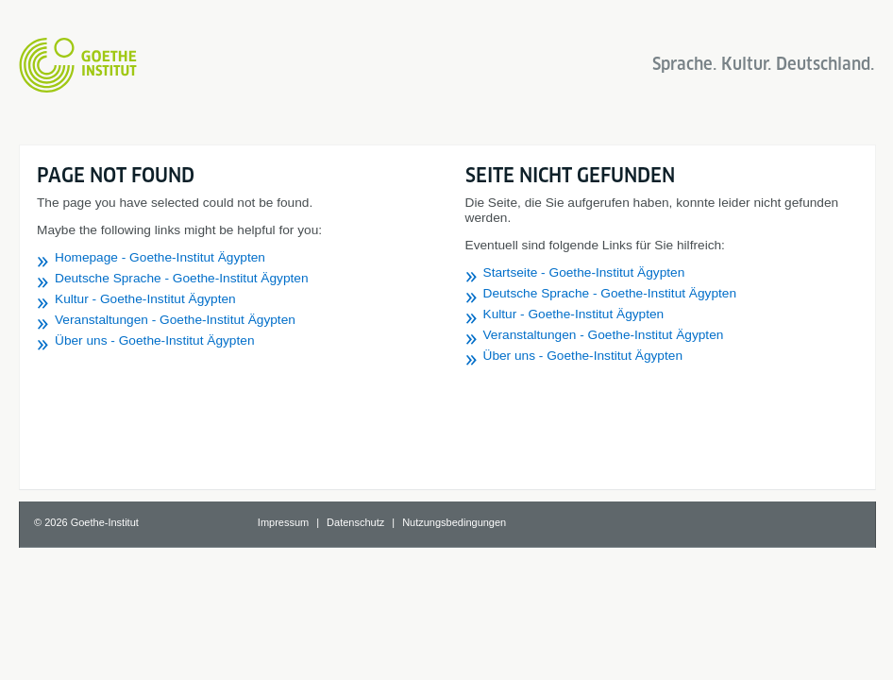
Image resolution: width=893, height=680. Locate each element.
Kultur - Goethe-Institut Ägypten (145, 299)
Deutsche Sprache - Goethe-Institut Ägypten (182, 278)
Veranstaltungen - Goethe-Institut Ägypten (175, 320)
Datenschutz (355, 522)
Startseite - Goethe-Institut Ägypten (584, 272)
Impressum (283, 522)
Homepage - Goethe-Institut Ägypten (160, 257)
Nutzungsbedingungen (454, 522)
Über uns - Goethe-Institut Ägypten (155, 340)
